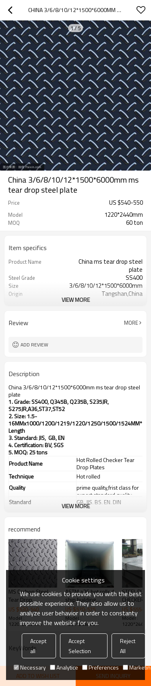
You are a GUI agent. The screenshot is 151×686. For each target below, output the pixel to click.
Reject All (127, 646)
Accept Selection (79, 646)
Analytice (64, 667)
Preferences (100, 667)
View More (76, 299)
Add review (34, 344)
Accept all (38, 646)
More (131, 323)
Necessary (30, 667)
